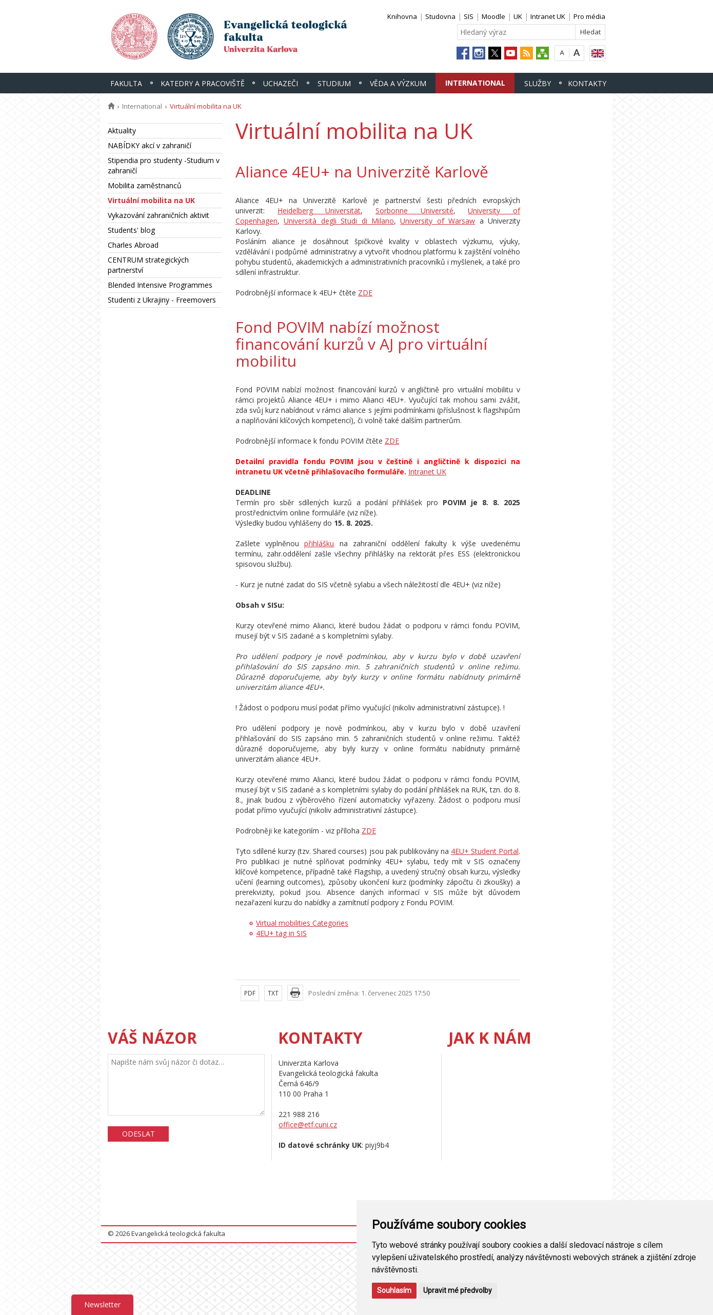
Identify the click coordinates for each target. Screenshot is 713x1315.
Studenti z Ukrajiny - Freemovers (162, 300)
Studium (334, 83)
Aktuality (122, 130)
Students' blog (131, 230)
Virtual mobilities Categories (302, 923)
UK (517, 16)
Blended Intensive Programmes (160, 285)
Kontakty (587, 83)
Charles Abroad (133, 245)
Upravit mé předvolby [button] (457, 1290)
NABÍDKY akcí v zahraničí (149, 145)
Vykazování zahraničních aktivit (158, 215)
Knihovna (402, 16)
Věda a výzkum (398, 83)
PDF (249, 993)
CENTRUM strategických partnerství (148, 265)
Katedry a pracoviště (203, 83)
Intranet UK (547, 16)
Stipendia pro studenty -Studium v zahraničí (164, 165)
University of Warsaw (437, 221)
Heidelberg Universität (319, 210)
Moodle (493, 16)
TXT (273, 993)
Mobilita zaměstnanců (145, 185)
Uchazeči (280, 83)
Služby (537, 83)
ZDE (365, 292)
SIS (468, 16)
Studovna (440, 16)
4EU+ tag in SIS (281, 933)
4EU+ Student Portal (485, 851)
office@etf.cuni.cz (308, 1124)
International (475, 83)
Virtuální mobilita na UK (151, 200)
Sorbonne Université (414, 210)
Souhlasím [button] (394, 1290)
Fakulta (126, 83)
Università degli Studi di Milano (339, 221)
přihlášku (319, 543)
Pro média (589, 16)
